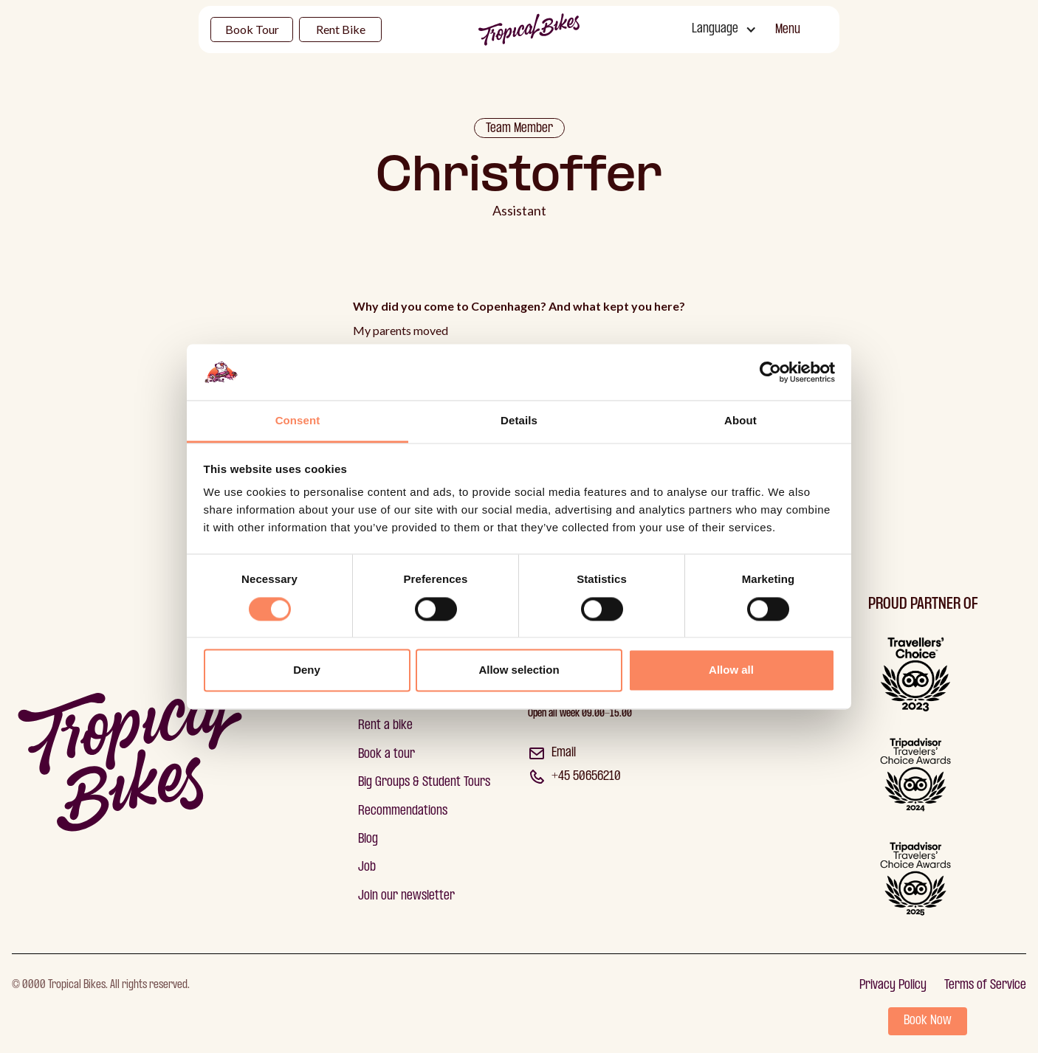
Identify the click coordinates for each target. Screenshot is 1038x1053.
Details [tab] (519, 421)
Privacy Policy (893, 985)
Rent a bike (385, 726)
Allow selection (518, 670)
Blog (368, 839)
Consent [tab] (297, 421)
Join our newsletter (406, 896)
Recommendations (402, 811)
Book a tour (386, 755)
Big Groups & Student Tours (424, 783)
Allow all (731, 670)
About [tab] (740, 421)
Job (367, 867)
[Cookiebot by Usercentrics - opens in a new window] (770, 372)
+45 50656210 (586, 777)
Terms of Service (985, 985)
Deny (306, 670)
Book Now (928, 1021)
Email (563, 753)
